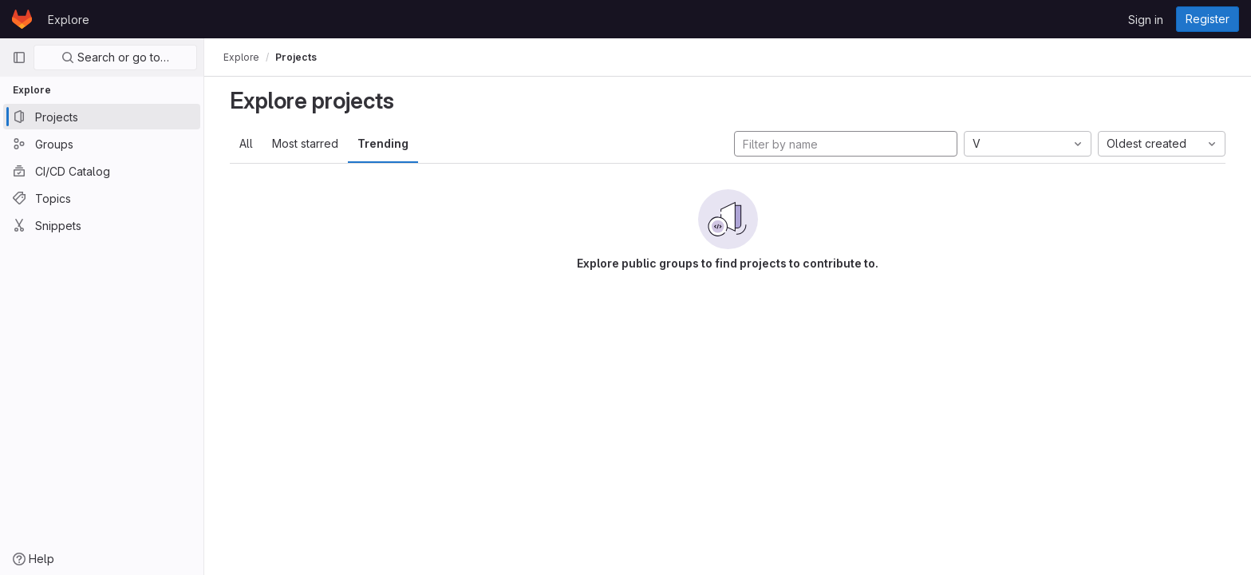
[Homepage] (22, 19)
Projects (296, 57)
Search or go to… (115, 57)
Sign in (1145, 19)
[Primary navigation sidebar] (19, 57)
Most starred (305, 143)
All (246, 143)
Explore (68, 19)
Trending (382, 143)
